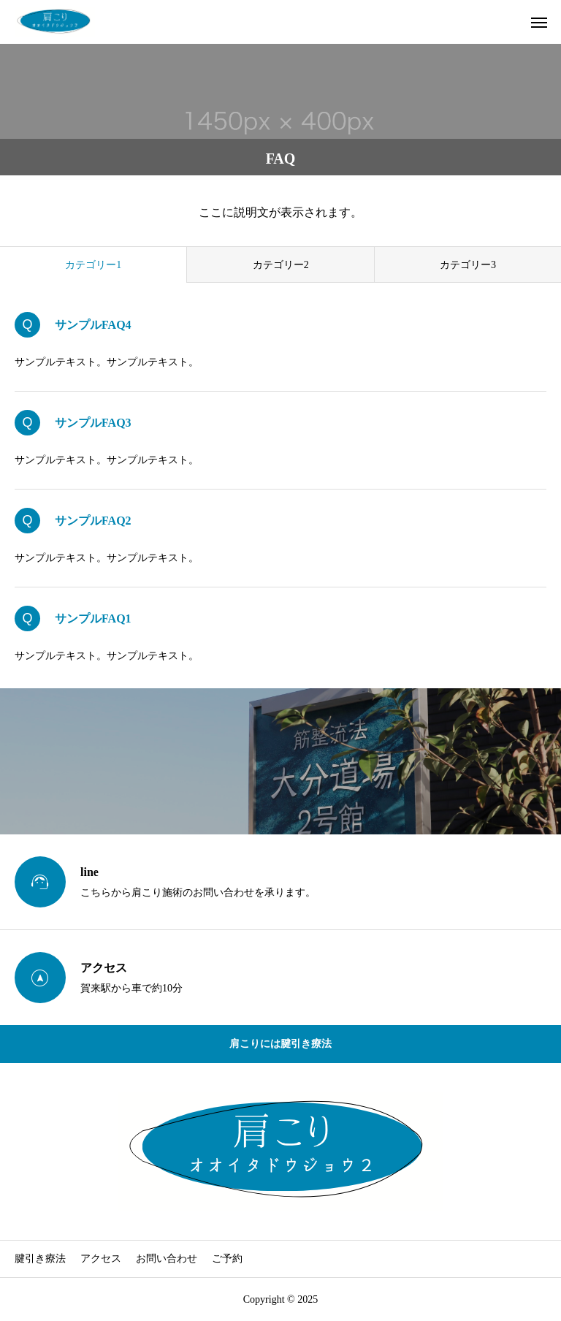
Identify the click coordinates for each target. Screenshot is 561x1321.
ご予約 (227, 1258)
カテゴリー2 (281, 264)
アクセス (100, 1258)
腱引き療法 (40, 1258)
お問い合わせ (166, 1258)
